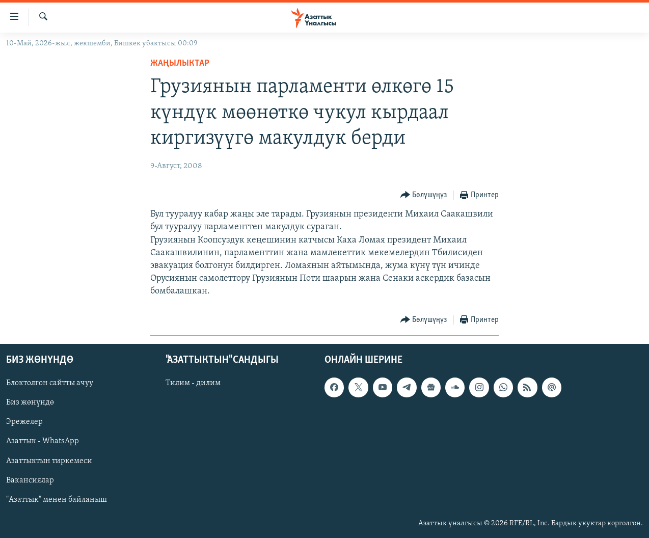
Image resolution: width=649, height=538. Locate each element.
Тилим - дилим (193, 383)
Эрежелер (24, 422)
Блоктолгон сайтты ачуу (49, 383)
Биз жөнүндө (30, 402)
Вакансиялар (30, 480)
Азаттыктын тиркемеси (49, 460)
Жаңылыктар (179, 63)
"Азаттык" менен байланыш (56, 499)
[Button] (423, 195)
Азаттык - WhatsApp (42, 441)
